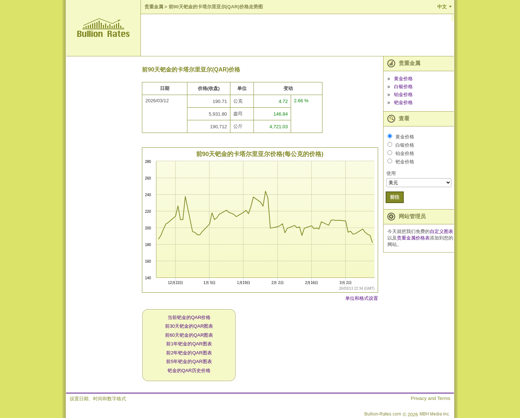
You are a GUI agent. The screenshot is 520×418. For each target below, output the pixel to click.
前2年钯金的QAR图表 (189, 352)
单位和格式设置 (361, 298)
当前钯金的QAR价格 (189, 317)
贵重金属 (153, 6)
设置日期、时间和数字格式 (98, 398)
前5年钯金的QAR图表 (189, 361)
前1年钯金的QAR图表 (189, 343)
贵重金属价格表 (413, 238)
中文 (442, 6)
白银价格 (403, 86)
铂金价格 (403, 94)
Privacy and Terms (430, 398)
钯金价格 (403, 102)
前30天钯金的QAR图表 (189, 326)
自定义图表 (441, 231)
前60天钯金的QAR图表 (189, 335)
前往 (394, 197)
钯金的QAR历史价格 (189, 370)
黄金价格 (403, 78)
